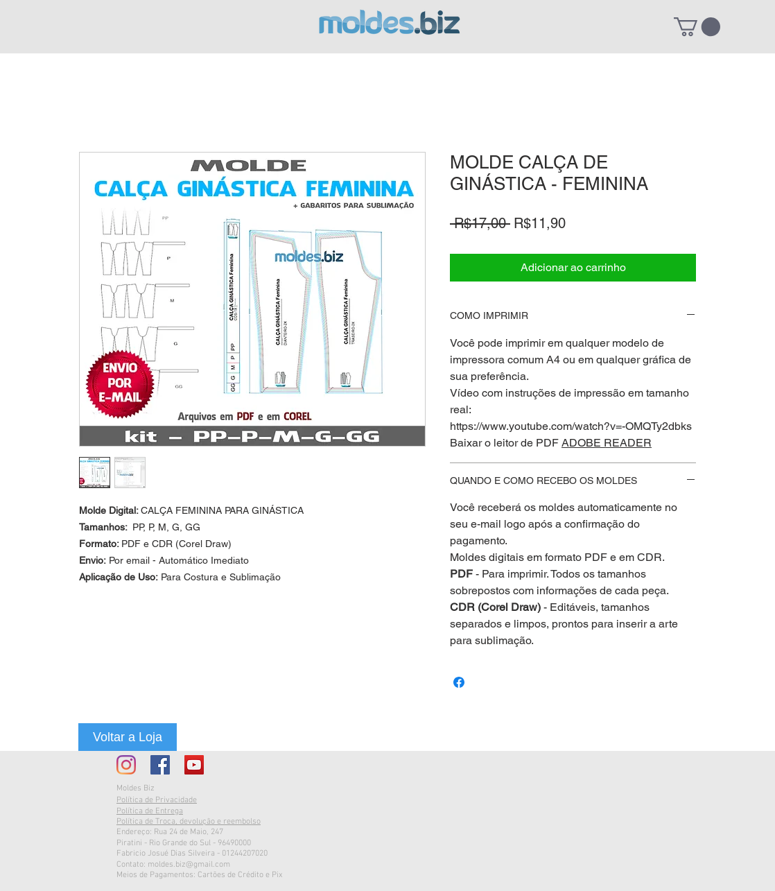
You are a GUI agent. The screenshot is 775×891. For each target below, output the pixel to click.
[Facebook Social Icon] (160, 765)
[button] (697, 26)
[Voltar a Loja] (127, 737)
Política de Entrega (149, 811)
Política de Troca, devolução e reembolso (188, 822)
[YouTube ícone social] (194, 765)
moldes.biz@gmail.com (189, 865)
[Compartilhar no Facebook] (459, 682)
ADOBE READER (606, 442)
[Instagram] (126, 765)
